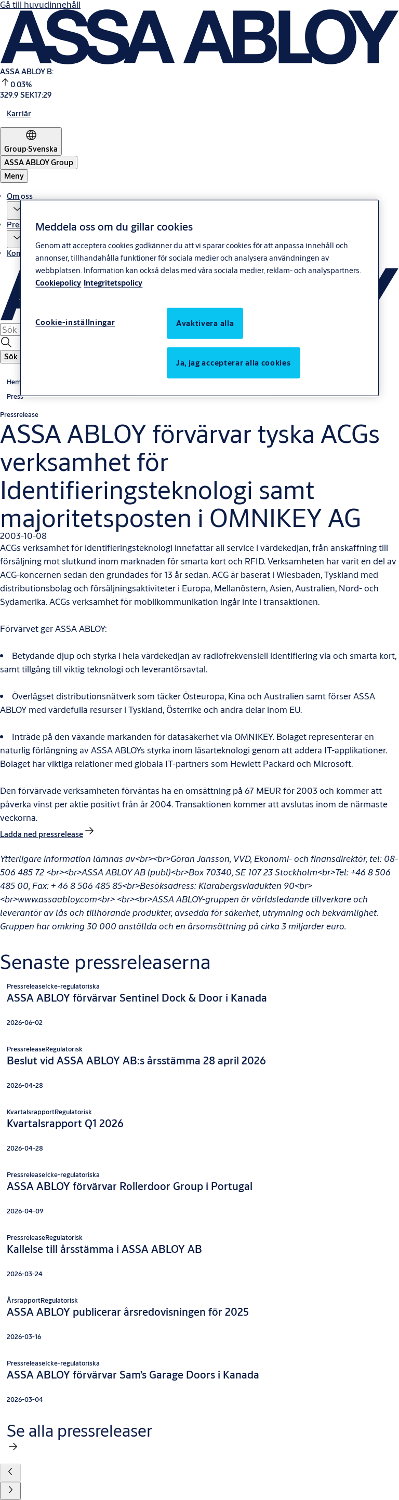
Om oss (20, 196)
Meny (14, 176)
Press (16, 224)
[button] (17, 210)
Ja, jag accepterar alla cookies (233, 362)
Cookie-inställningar (75, 322)
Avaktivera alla (205, 323)
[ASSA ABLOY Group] (38, 162)
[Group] (31, 141)
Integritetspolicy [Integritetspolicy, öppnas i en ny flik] (113, 282)
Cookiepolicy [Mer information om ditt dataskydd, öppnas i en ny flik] (58, 282)
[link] (19, 113)
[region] (199, 297)
